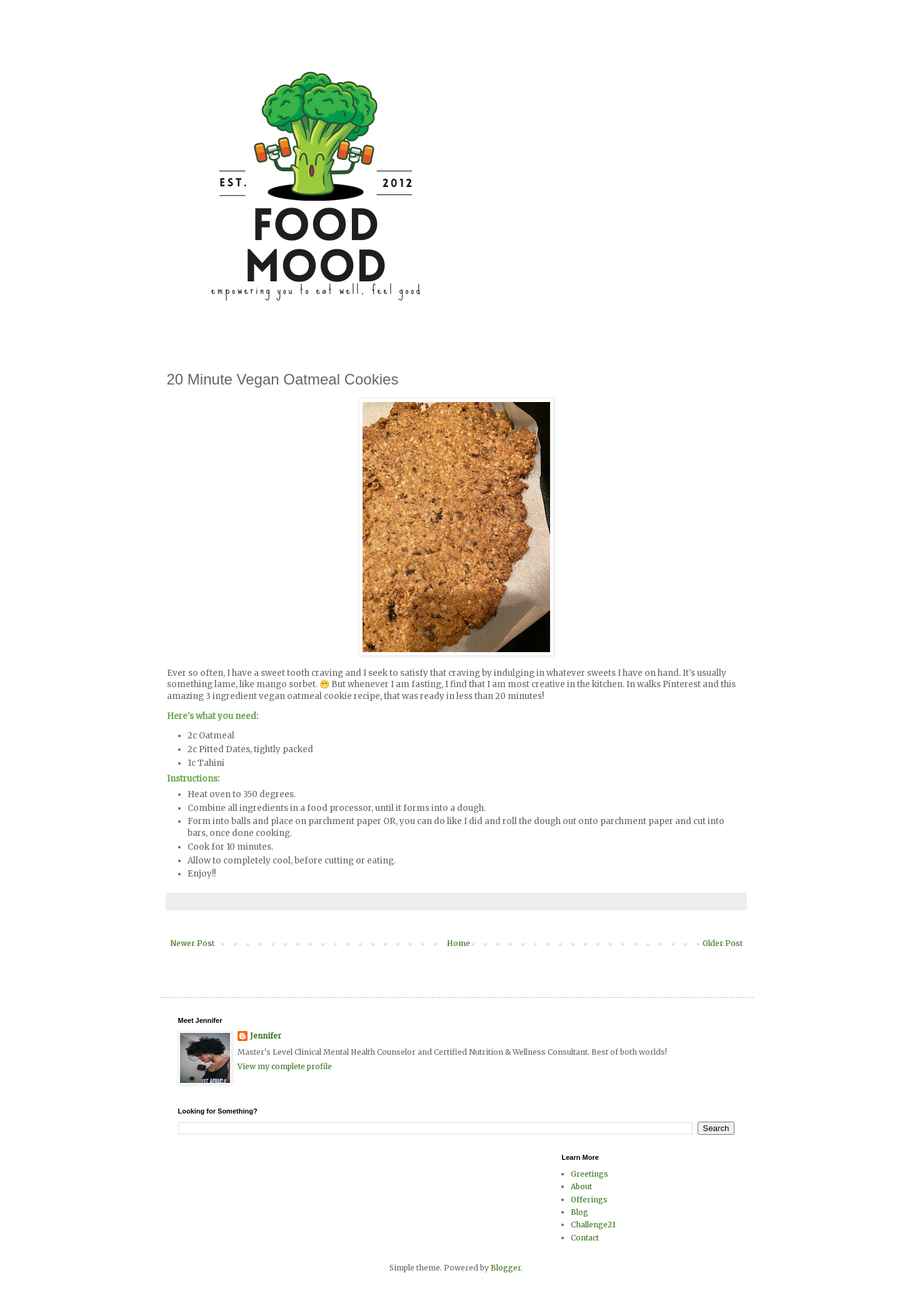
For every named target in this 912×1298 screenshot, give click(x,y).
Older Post (723, 943)
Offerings (589, 1199)
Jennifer (265, 1035)
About (581, 1186)
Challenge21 (593, 1224)
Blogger (506, 1267)
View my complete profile (285, 1066)
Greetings (589, 1174)
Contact (585, 1237)
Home (458, 943)
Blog (579, 1212)
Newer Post (192, 943)
